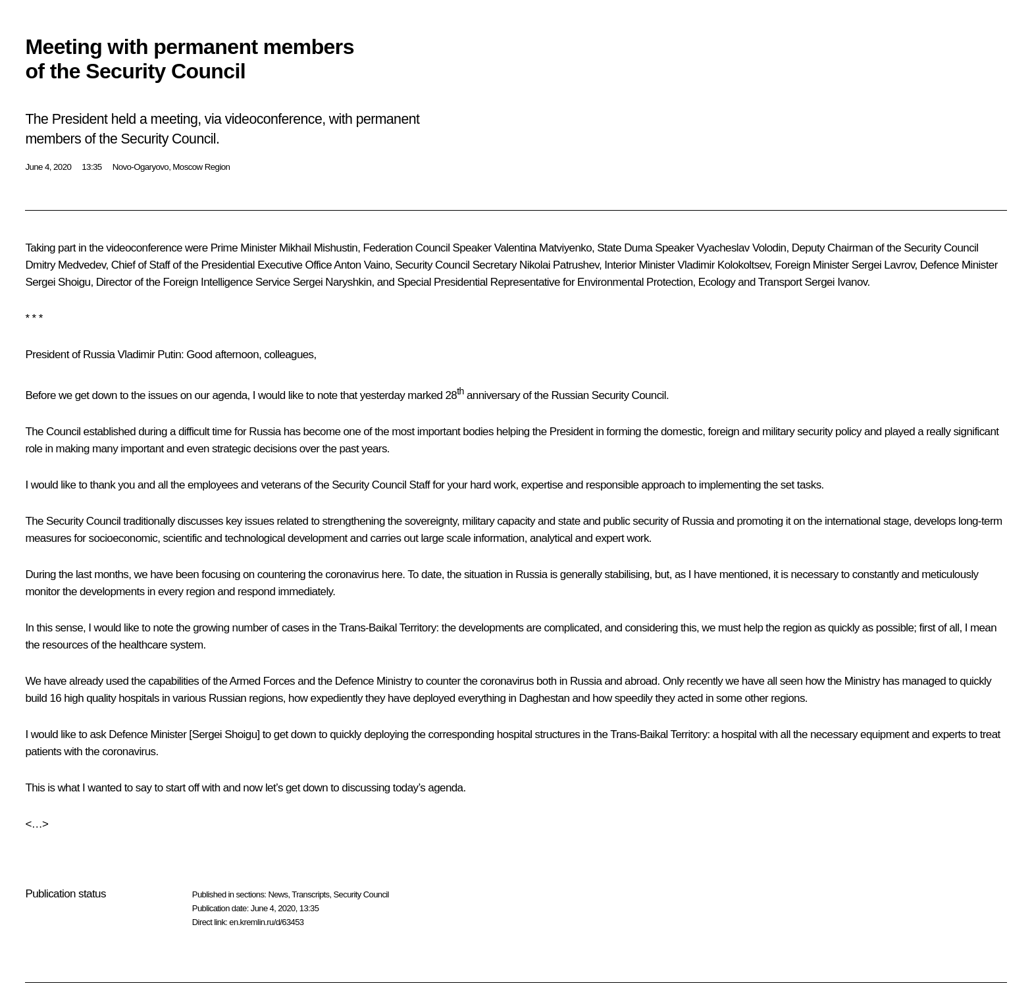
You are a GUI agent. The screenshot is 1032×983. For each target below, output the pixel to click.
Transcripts (310, 894)
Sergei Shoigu (57, 282)
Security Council (361, 894)
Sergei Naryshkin (332, 282)
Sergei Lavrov (883, 265)
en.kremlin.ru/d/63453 (266, 922)
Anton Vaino (362, 265)
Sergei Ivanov (835, 282)
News (278, 894)
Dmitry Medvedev (65, 265)
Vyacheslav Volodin (741, 248)
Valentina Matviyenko (543, 248)
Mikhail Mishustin (318, 248)
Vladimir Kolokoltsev (723, 265)
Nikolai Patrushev (559, 265)
